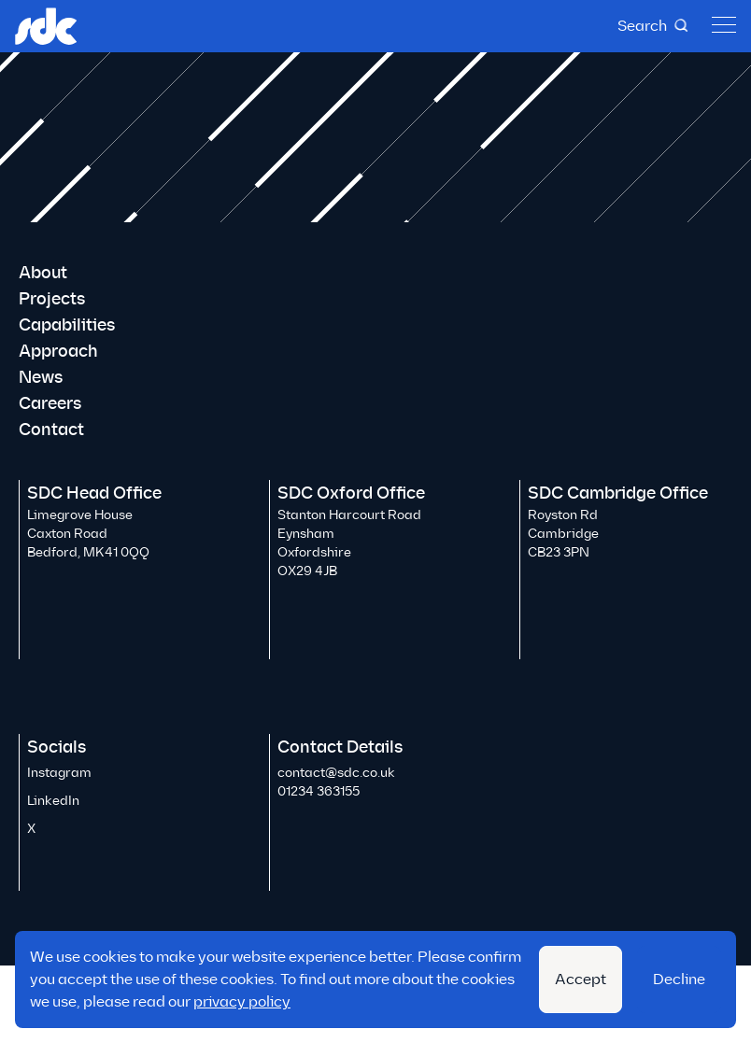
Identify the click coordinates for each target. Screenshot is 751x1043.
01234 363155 (318, 791)
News (41, 377)
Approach (58, 351)
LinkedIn (53, 801)
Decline (679, 979)
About (43, 272)
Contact (51, 429)
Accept (580, 979)
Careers (50, 403)
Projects (52, 299)
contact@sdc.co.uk (336, 773)
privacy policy (241, 1001)
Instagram (59, 773)
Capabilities (67, 325)
